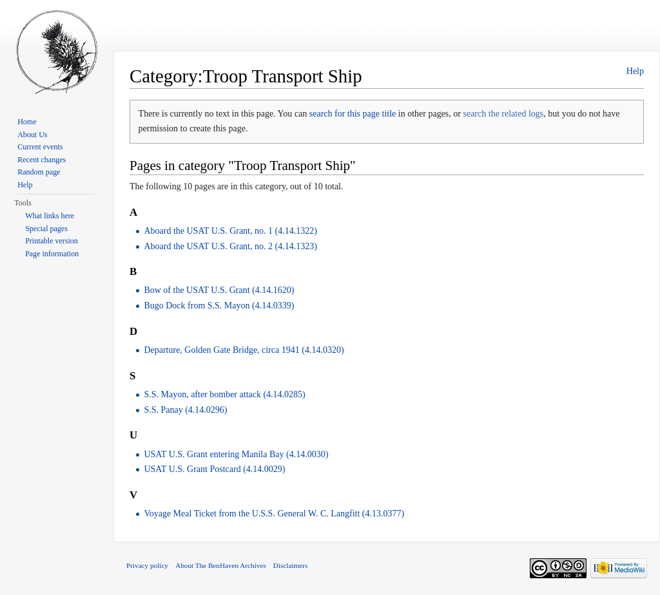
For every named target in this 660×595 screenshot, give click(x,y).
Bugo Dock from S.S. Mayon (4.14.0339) (219, 305)
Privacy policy (147, 565)
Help (635, 71)
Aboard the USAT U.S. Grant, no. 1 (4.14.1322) (230, 231)
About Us (32, 134)
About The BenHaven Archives (220, 565)
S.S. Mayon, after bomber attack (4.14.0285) (224, 394)
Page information (52, 253)
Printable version (51, 240)
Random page (38, 171)
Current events (40, 146)
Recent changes (41, 159)
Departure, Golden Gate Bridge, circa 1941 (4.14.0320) (244, 350)
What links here (49, 215)
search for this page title (352, 113)
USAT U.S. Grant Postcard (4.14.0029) (214, 469)
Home (26, 121)
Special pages (46, 228)
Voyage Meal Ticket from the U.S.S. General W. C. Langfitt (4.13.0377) (274, 513)
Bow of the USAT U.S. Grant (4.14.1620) (219, 290)
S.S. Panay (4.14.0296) (185, 410)
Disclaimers (290, 565)
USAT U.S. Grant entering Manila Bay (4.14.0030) (236, 454)
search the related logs (503, 113)
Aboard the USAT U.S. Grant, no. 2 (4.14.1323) (230, 246)
